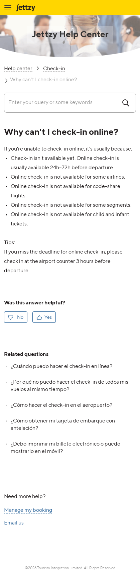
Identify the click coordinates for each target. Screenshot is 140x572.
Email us (14, 523)
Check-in (54, 69)
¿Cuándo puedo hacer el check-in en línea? (61, 366)
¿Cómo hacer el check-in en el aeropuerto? (61, 405)
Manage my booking (28, 510)
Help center (18, 69)
